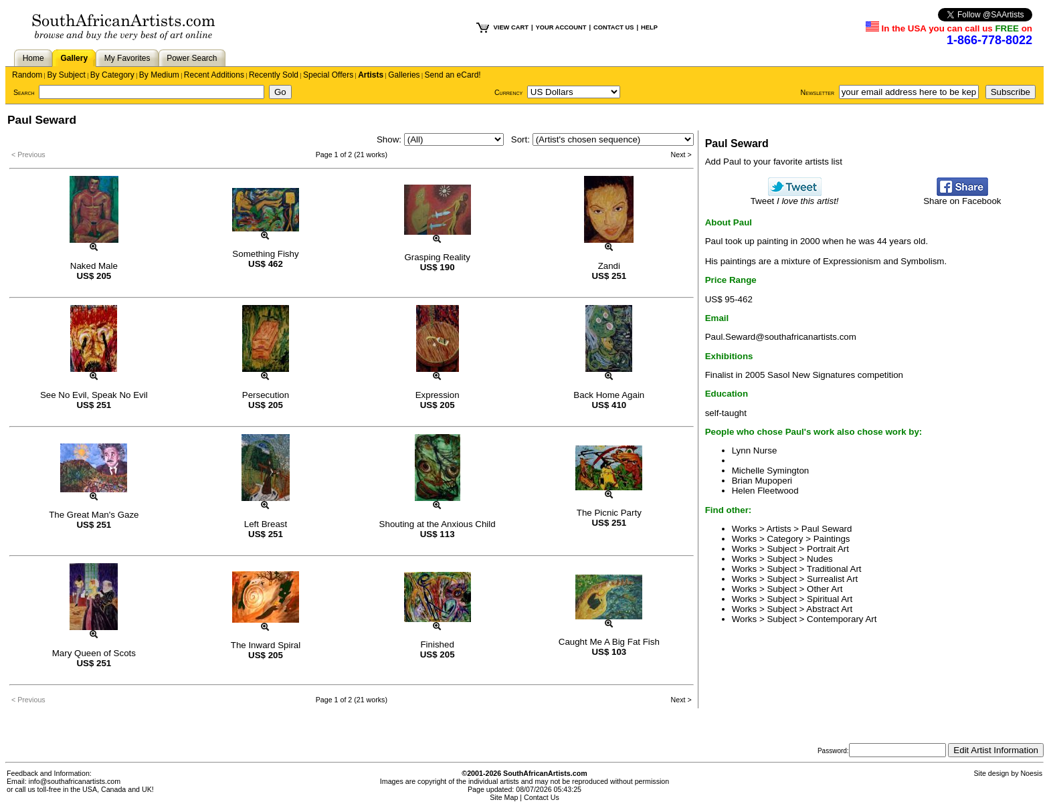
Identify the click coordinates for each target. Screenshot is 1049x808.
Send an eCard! (453, 75)
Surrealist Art (832, 579)
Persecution (265, 395)
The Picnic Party (609, 513)
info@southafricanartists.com (75, 781)
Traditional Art (834, 569)
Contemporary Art (841, 619)
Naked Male (94, 266)
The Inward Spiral (265, 645)
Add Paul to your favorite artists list (773, 162)
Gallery (74, 58)
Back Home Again (608, 395)
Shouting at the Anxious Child (437, 524)
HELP (649, 27)
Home (33, 58)
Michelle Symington (770, 471)
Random (27, 75)
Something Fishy (265, 254)
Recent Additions (214, 75)
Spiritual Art (829, 599)
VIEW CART (511, 27)
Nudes (820, 559)
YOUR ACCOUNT (561, 27)
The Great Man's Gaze (93, 515)
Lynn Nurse (754, 450)
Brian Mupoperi (762, 481)
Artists (370, 75)
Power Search (192, 58)
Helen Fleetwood (765, 491)
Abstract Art (829, 609)
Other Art (824, 589)
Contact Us (541, 797)
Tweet (795, 197)
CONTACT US (613, 27)
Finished (437, 644)
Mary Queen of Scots (94, 653)
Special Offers (328, 75)
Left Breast (265, 524)
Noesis (1031, 773)
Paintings (832, 539)
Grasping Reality (437, 257)
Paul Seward (826, 529)
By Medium (159, 75)
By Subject (66, 75)
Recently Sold (273, 75)
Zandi (609, 266)
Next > (681, 154)
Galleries (403, 75)
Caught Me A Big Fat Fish (609, 642)
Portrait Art (828, 549)
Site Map (504, 797)
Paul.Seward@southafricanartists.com (780, 337)
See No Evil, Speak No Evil (94, 395)
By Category (112, 75)
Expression (437, 395)
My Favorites (127, 58)
